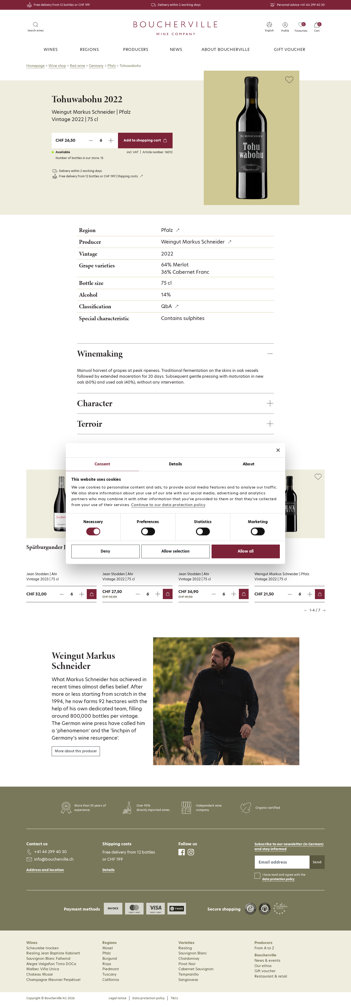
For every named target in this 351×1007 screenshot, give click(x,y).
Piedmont (110, 971)
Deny (105, 551)
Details (108, 872)
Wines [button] (51, 49)
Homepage (35, 65)
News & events (267, 962)
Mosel (107, 950)
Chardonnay (188, 961)
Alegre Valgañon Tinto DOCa (51, 966)
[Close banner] (278, 450)
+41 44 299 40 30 (312, 5)
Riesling (185, 950)
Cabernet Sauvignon (196, 971)
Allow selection (175, 551)
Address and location (45, 872)
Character (96, 404)
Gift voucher (289, 49)
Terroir (90, 425)
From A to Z (264, 950)
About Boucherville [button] (226, 49)
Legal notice (117, 1001)
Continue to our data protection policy (168, 504)
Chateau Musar (39, 976)
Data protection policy (148, 1001)
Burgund (109, 961)
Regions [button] (89, 49)
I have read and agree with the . (283, 879)
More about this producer (76, 753)
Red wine (77, 65)
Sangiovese (188, 982)
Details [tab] (175, 464)
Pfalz (111, 65)
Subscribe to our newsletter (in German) (288, 846)
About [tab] (248, 464)
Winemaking (102, 354)
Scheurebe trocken (42, 950)
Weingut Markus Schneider (193, 241)
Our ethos (263, 968)
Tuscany (109, 976)
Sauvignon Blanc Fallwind (48, 961)
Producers (135, 49)
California (110, 982)
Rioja (106, 966)
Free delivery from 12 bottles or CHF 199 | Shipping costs (98, 176)
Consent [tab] (102, 464)
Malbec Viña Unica (42, 971)
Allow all (246, 551)
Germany (96, 65)
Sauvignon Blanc (192, 955)
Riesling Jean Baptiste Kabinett (53, 955)
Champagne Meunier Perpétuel (53, 982)
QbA (166, 306)
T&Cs (174, 1001)
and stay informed (270, 851)
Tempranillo (188, 976)
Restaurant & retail (270, 978)
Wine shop (57, 65)
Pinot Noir (186, 966)
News (176, 49)
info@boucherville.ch (54, 862)
